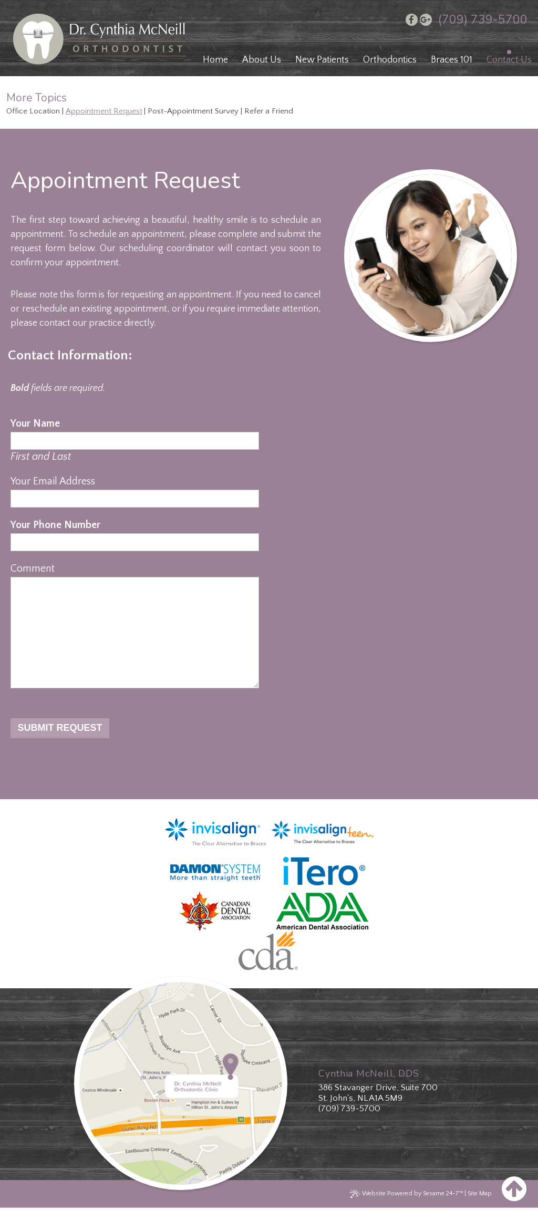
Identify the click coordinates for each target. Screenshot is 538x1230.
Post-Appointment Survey (193, 111)
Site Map (480, 1214)
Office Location (33, 111)
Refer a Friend (268, 111)
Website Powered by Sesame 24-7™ (412, 1214)
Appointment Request (104, 111)
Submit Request (59, 748)
